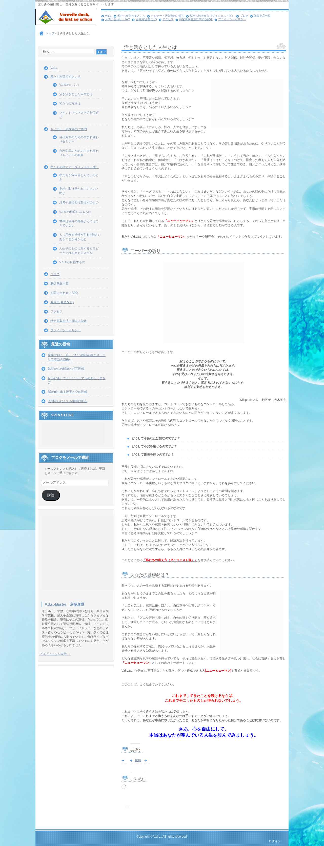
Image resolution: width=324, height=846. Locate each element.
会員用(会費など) (146, 19)
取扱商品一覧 (262, 15)
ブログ (244, 15)
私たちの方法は (69, 103)
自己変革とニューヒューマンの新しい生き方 (77, 380)
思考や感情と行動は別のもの (79, 202)
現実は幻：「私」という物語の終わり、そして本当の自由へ (77, 357)
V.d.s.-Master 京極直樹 (64, 604)
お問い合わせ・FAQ (117, 19)
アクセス (168, 19)
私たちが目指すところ (131, 15)
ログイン (275, 841)
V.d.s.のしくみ (69, 85)
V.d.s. (108, 15)
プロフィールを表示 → (54, 654)
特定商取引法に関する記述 (196, 19)
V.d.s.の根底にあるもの (75, 212)
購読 (50, 495)
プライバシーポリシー (232, 19)
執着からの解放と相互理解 (66, 368)
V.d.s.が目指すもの (72, 262)
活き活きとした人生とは (76, 94)
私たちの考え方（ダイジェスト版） (212, 15)
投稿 (138, 760)
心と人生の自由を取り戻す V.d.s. (68, 18)
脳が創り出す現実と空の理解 (67, 392)
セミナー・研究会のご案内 (167, 15)
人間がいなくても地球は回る (67, 401)
